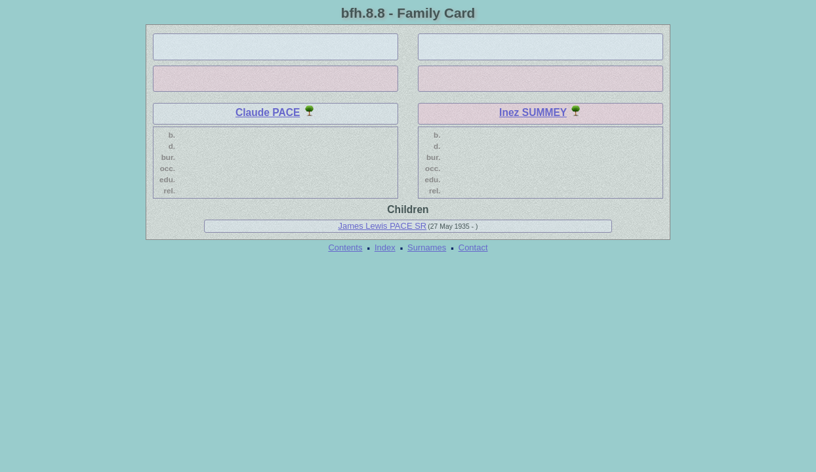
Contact (473, 247)
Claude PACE (267, 112)
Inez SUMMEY (533, 112)
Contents (345, 247)
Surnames (426, 247)
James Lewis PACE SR (382, 226)
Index (385, 247)
